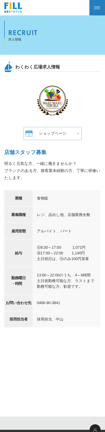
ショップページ (46, 133)
